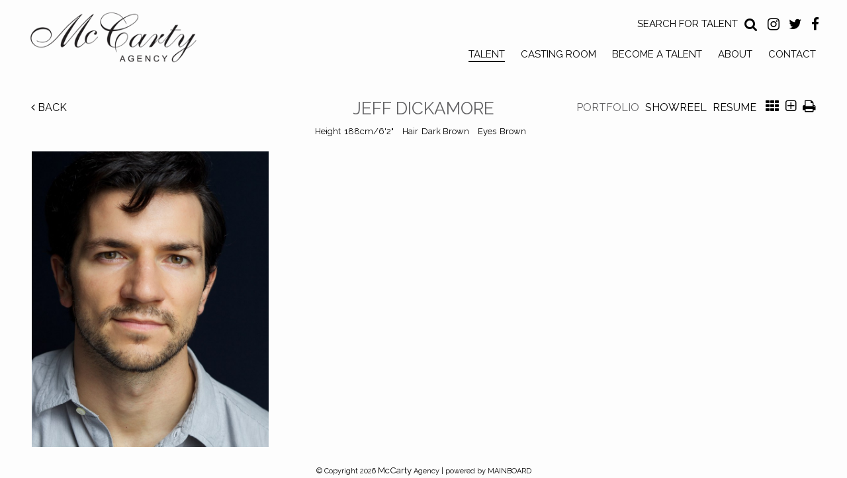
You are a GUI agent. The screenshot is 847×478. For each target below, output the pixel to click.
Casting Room (558, 54)
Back (49, 107)
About (735, 54)
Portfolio (607, 107)
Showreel (676, 107)
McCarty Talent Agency (123, 40)
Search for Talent (687, 24)
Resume (734, 107)
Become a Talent (657, 54)
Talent (486, 54)
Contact (792, 54)
